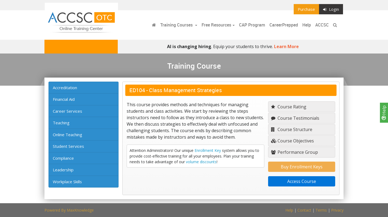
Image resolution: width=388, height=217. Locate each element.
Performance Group (294, 152)
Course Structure (291, 129)
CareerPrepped (283, 25)
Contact (304, 210)
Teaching (61, 122)
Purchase (306, 9)
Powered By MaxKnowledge (69, 210)
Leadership (63, 169)
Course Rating (288, 107)
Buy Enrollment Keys (302, 167)
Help (384, 112)
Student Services (68, 146)
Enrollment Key (208, 150)
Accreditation (65, 87)
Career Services (67, 111)
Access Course (301, 181)
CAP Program (252, 25)
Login (331, 9)
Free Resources (216, 25)
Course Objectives (292, 141)
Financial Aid (64, 99)
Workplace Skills (67, 181)
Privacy (337, 210)
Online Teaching (67, 134)
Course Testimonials (295, 118)
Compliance (63, 158)
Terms (321, 210)
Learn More (286, 46)
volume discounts (201, 161)
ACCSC (322, 25)
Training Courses (177, 25)
